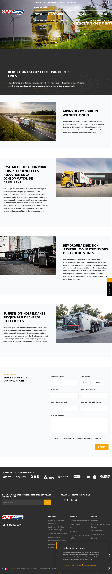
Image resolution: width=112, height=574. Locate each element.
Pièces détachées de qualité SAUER (80, 536)
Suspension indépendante (57, 533)
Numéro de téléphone (91, 402)
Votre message (57, 415)
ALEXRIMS (73, 531)
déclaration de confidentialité (73, 438)
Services (37, 2)
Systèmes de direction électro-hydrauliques (56, 528)
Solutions (59, 14)
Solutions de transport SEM (79, 521)
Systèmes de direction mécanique (56, 522)
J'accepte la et (78, 438)
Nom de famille (88, 389)
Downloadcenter (99, 20)
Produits (81, 14)
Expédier (101, 447)
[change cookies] (73, 565)
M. (86, 382)
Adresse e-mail (57, 376)
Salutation (85, 376)
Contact (62, 2)
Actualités (71, 2)
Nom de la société (59, 402)
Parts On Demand (49, 2)
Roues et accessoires (55, 537)
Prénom (54, 389)
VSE (71, 528)
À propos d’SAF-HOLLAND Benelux (51, 20)
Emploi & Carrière (40, 7)
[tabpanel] (56, 24)
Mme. (98, 382)
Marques (102, 14)
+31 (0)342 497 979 (11, 524)
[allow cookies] (92, 565)
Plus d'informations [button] (86, 559)
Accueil (38, 14)
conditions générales (93, 438)
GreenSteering (75, 524)
